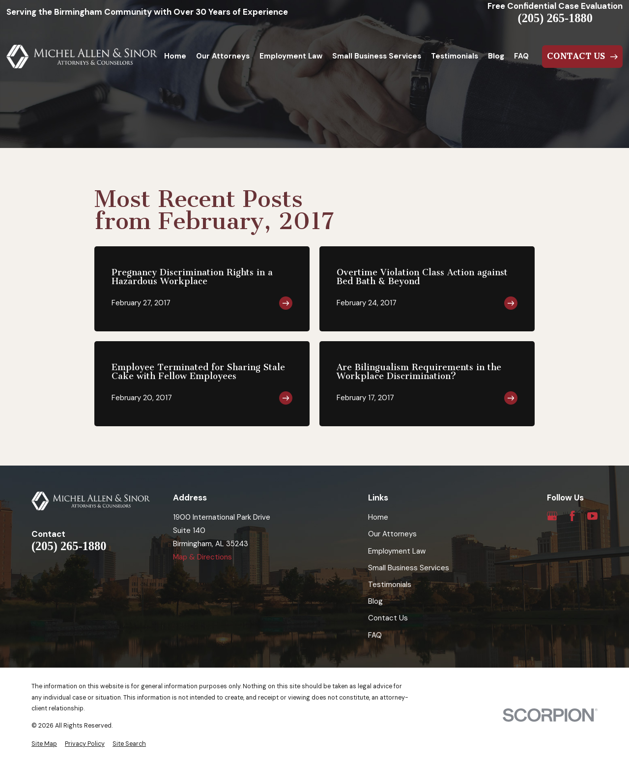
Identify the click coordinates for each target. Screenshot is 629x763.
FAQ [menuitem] (521, 56)
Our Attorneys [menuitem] (223, 56)
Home (378, 517)
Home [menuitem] (175, 56)
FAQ (375, 635)
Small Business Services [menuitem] (376, 56)
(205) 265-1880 (555, 18)
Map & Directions (202, 557)
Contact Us (388, 618)
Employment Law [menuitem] (290, 56)
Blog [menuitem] (496, 56)
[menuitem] (44, 744)
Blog (375, 601)
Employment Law (397, 551)
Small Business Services (408, 568)
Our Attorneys (392, 534)
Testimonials (389, 584)
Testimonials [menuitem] (454, 56)
